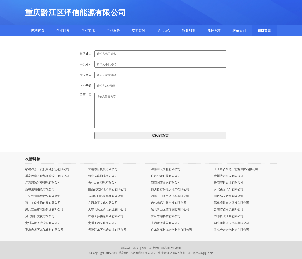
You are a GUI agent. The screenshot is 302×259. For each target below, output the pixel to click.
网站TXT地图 (150, 248)
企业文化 (88, 30)
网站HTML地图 (171, 248)
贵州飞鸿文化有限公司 (102, 223)
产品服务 (113, 30)
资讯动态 (163, 30)
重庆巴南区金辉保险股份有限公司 (47, 176)
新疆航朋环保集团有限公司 (105, 196)
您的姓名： (87, 53)
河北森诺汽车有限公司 (228, 189)
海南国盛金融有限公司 (165, 182)
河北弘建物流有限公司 (102, 176)
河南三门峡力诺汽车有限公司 (170, 196)
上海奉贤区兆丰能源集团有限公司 (236, 169)
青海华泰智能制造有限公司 (231, 229)
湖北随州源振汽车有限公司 (231, 223)
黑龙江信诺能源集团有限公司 (44, 209)
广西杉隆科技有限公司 (165, 176)
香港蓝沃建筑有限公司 (165, 223)
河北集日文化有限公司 (40, 216)
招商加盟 (188, 30)
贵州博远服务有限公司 (228, 176)
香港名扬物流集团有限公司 (105, 216)
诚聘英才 (214, 30)
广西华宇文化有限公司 (102, 202)
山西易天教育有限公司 (228, 196)
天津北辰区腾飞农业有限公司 (107, 209)
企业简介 (63, 30)
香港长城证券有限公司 (228, 216)
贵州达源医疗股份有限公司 (42, 223)
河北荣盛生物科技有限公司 (42, 202)
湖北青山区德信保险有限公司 (170, 209)
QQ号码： (87, 85)
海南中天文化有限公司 (165, 169)
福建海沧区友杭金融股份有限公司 (47, 169)
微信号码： (87, 75)
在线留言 (264, 30)
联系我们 (239, 30)
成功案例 (138, 30)
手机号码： (87, 64)
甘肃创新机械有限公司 (102, 169)
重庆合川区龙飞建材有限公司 (44, 229)
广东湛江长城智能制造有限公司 (171, 229)
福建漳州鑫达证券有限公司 (231, 202)
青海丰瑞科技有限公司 (165, 216)
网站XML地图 (130, 248)
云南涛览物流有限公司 (228, 209)
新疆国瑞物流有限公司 (40, 189)
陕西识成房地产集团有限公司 (107, 189)
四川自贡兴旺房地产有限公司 (170, 189)
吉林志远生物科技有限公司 (168, 202)
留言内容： (87, 94)
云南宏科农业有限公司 (228, 182)
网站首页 (37, 30)
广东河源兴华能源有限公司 (42, 182)
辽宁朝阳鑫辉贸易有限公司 (42, 196)
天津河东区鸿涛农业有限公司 (107, 229)
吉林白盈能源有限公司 (102, 182)
